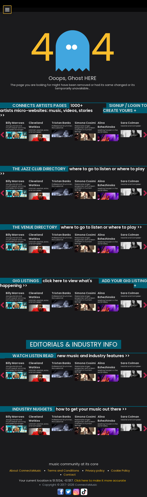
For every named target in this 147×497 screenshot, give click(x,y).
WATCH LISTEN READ (32, 355)
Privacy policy (95, 470)
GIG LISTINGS (25, 281)
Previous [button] (2, 135)
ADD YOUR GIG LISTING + (124, 283)
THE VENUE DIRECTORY (34, 227)
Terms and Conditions (63, 470)
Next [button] (145, 135)
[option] (16, 128)
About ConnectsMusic (25, 470)
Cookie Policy (120, 470)
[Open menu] (7, 9)
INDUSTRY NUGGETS (32, 409)
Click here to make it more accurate (100, 480)
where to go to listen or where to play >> (72, 171)
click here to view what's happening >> (46, 283)
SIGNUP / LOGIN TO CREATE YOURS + (125, 108)
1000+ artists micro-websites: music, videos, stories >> (46, 110)
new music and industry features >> (93, 355)
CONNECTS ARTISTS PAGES (39, 105)
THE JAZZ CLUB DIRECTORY (38, 169)
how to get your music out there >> (91, 409)
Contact (70, 475)
